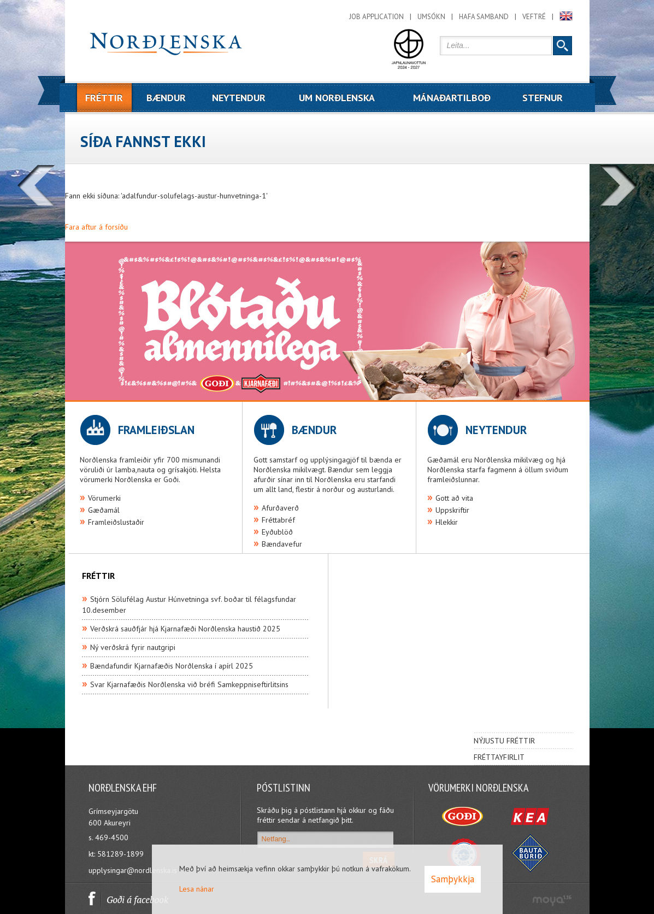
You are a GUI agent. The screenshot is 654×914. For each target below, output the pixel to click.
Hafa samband (484, 16)
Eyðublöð (277, 532)
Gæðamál (104, 510)
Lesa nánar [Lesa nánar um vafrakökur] (196, 889)
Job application (376, 16)
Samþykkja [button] (452, 879)
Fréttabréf (278, 520)
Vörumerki (104, 498)
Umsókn (431, 16)
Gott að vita (454, 498)
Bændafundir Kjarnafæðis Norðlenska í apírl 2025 (171, 666)
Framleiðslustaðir (116, 522)
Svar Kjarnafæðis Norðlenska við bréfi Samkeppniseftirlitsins (189, 684)
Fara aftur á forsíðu (96, 227)
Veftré (534, 16)
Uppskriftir (452, 510)
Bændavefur (282, 544)
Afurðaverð (280, 508)
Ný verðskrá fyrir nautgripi (132, 647)
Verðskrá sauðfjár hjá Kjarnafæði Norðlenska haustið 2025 (185, 629)
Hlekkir (446, 522)
